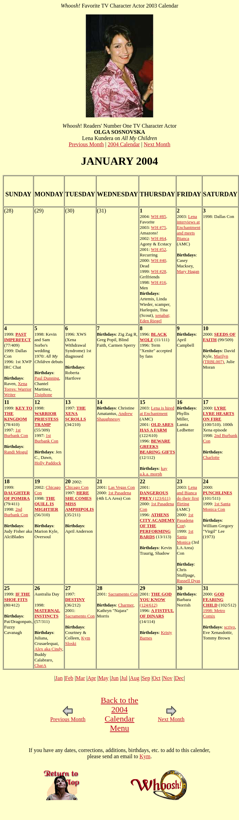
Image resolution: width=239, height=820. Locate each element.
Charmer (125, 605)
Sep (146, 678)
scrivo (229, 627)
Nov (167, 678)
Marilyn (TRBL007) (215, 359)
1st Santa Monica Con (216, 506)
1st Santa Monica (185, 537)
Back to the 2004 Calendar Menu (119, 714)
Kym (145, 756)
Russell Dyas (188, 580)
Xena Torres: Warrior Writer (18, 389)
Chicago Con (76, 487)
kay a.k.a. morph (153, 471)
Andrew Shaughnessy (115, 416)
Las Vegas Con (121, 487)
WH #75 (158, 227)
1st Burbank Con (16, 432)
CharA (40, 665)
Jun (115, 678)
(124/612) (155, 599)
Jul (124, 678)
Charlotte (211, 457)
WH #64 (158, 238)
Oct (156, 678)
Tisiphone (43, 394)
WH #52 (158, 249)
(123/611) (155, 495)
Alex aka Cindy (48, 648)
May (103, 678)
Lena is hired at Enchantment (157, 410)
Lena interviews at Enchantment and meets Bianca (189, 227)
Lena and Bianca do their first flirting (188, 495)
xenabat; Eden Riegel (155, 318)
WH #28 (158, 271)
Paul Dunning (46, 378)
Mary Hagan (188, 271)
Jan (58, 678)
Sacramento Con (80, 616)
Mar (80, 678)
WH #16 (158, 282)
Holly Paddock (47, 462)
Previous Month (86, 144)
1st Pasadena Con (185, 520)
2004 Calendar (124, 144)
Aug (135, 678)
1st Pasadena (119, 492)
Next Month (157, 144)
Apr (91, 678)
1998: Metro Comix (214, 613)
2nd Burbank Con (16, 512)
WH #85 (158, 216)
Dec (179, 678)
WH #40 (158, 260)
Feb (69, 678)
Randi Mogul (16, 451)
